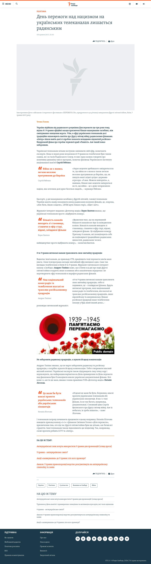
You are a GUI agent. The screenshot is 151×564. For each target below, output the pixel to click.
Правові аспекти (47, 546)
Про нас (43, 538)
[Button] (99, 41)
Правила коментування (14, 555)
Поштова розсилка (12, 546)
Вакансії (43, 551)
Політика (41, 11)
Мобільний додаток (12, 542)
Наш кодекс (45, 542)
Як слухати (8, 538)
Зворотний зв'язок (47, 555)
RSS (6, 551)
